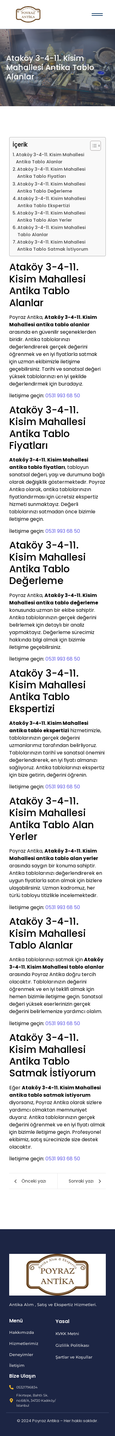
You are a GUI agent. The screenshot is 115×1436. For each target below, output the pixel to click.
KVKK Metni (67, 1333)
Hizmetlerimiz (23, 1343)
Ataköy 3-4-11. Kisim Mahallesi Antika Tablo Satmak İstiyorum (52, 245)
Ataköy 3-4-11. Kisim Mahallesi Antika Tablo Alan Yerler (51, 216)
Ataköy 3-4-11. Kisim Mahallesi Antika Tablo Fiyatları (51, 172)
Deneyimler (21, 1354)
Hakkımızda (21, 1332)
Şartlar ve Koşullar (74, 1357)
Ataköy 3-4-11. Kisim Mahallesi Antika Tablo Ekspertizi (51, 202)
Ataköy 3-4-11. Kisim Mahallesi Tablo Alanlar (51, 231)
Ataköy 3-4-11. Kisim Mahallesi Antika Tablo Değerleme (51, 187)
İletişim (17, 1365)
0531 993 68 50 (62, 395)
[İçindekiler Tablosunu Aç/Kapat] (92, 145)
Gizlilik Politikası (72, 1345)
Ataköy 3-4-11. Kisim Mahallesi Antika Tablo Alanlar (50, 158)
